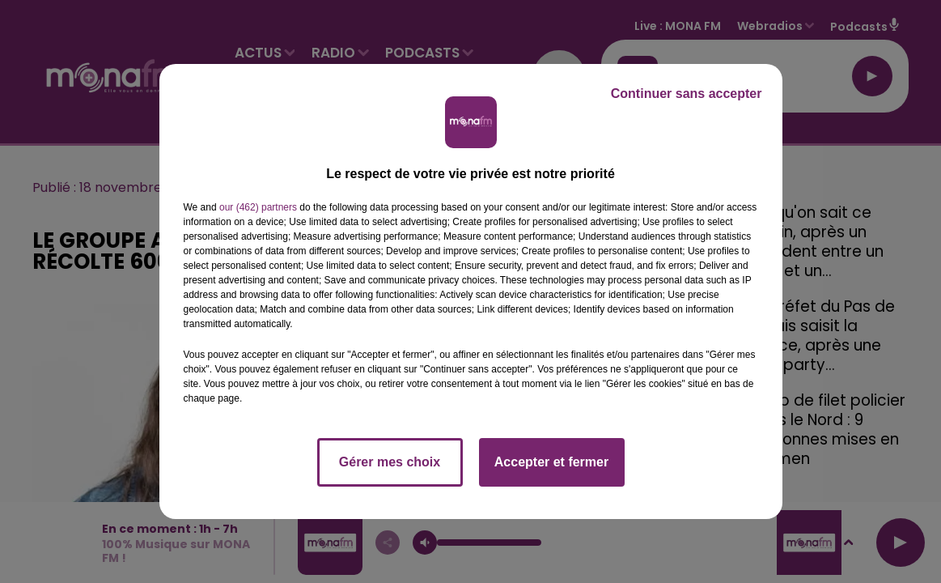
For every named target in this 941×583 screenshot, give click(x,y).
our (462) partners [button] (258, 207)
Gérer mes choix (389, 462)
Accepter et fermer (551, 462)
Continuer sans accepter (686, 93)
